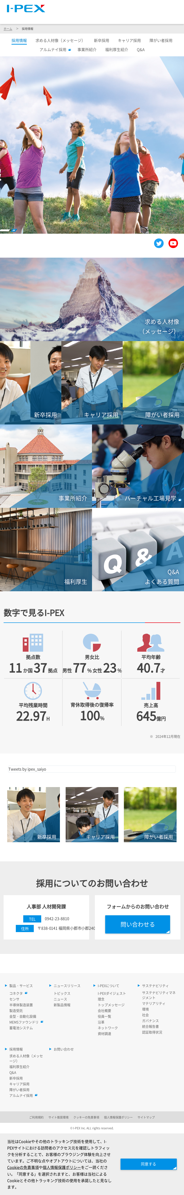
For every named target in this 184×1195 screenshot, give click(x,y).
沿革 (101, 1022)
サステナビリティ (144, 16)
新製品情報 (62, 1004)
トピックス (62, 993)
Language (121, 6)
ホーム (8, 29)
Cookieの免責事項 (23, 1167)
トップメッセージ (111, 1004)
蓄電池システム (21, 1027)
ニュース (60, 999)
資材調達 (104, 1033)
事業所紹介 (87, 49)
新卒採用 (101, 40)
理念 (101, 999)
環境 (145, 1009)
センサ (14, 999)
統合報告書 (150, 1026)
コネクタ (17, 993)
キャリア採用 (129, 40)
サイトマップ (92, 6)
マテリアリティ (154, 1003)
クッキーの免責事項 (86, 1117)
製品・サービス (64, 16)
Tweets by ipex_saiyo (27, 769)
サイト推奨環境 (58, 1117)
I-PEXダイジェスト (112, 993)
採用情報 (167, 16)
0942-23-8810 (57, 918)
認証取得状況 (152, 1032)
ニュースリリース (91, 16)
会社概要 (104, 1010)
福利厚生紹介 (116, 49)
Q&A (141, 49)
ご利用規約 (36, 1117)
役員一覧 (104, 1016)
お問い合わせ (64, 1049)
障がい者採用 (161, 40)
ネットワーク (108, 1027)
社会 (145, 1014)
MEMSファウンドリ (25, 1022)
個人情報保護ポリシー (62, 1167)
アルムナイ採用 (54, 49)
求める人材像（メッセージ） (60, 40)
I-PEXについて (118, 16)
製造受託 (16, 1010)
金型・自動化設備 (22, 1016)
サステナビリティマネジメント (159, 995)
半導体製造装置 (21, 1004)
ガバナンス (150, 1020)
